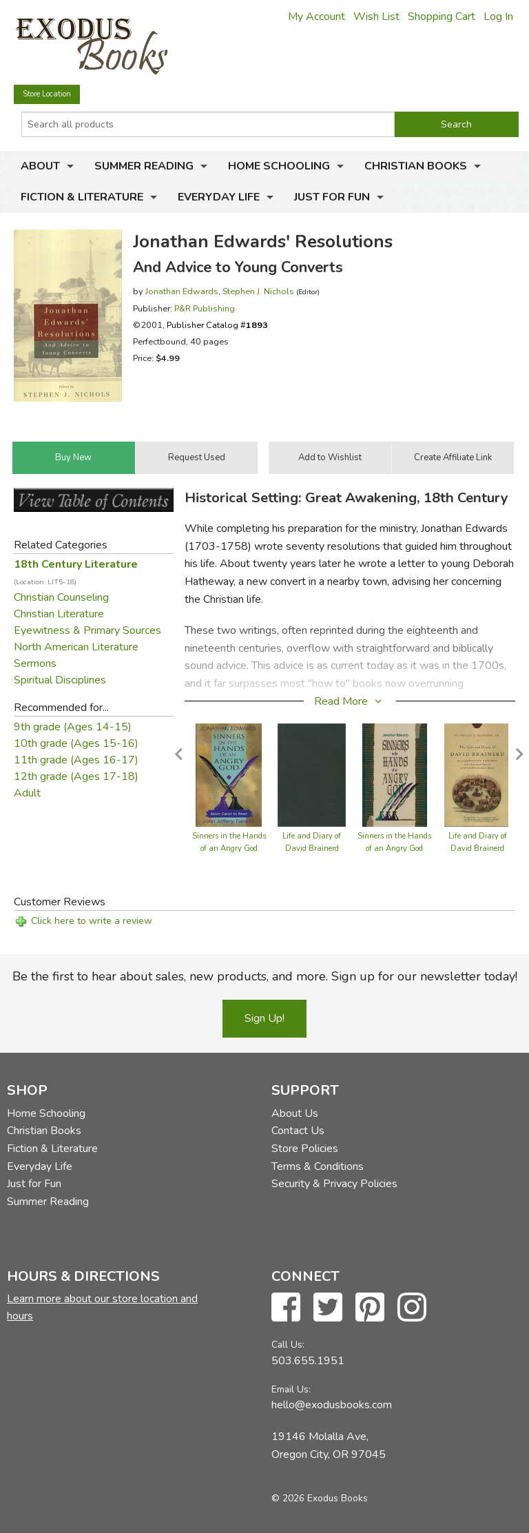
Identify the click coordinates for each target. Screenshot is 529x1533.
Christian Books (415, 166)
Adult (27, 793)
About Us (294, 1113)
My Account (316, 16)
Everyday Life (219, 197)
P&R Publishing (204, 308)
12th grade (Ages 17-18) (76, 776)
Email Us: (291, 1389)
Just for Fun (332, 197)
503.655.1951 (307, 1360)
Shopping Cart (441, 16)
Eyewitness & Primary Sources (87, 630)
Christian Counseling (61, 597)
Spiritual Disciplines (60, 680)
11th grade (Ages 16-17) (76, 760)
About (40, 166)
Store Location (47, 94)
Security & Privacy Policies (334, 1183)
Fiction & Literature (82, 197)
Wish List (376, 16)
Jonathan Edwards (181, 291)
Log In (498, 16)
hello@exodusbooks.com (331, 1404)
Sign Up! (264, 1018)
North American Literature (76, 647)
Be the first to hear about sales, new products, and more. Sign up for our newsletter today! (264, 976)
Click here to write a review (91, 920)
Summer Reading (144, 166)
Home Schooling (279, 166)
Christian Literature (59, 613)
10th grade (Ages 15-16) (76, 743)
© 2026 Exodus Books (319, 1498)
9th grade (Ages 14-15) (73, 726)
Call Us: (287, 1344)
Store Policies (304, 1148)
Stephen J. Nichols (258, 291)
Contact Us (297, 1130)
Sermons (35, 663)
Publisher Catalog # (217, 325)
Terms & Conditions (317, 1166)
